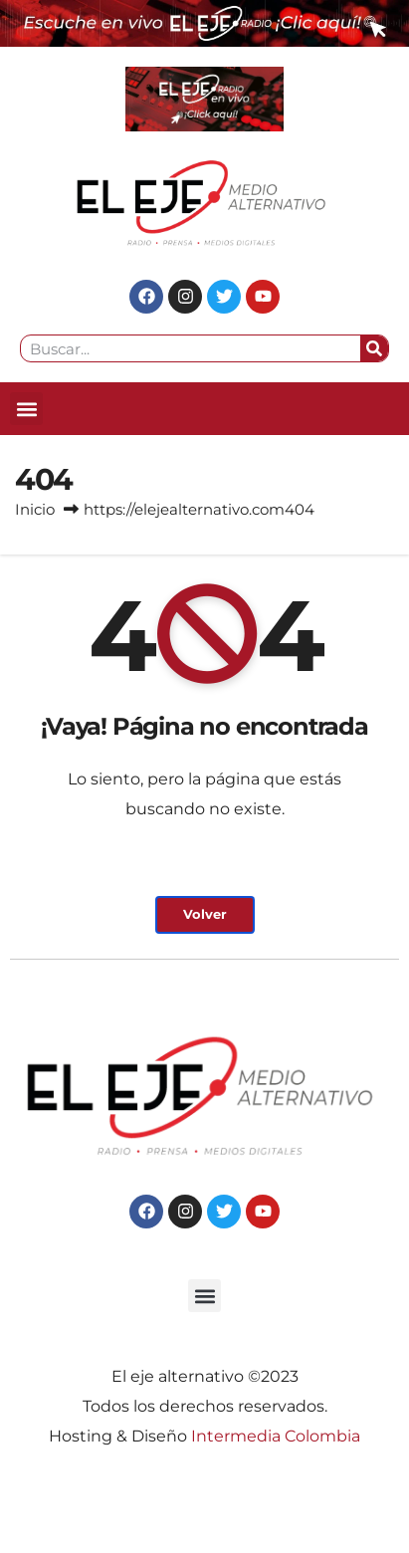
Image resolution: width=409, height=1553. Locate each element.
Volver (205, 914)
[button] (26, 408)
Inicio (35, 509)
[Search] (374, 348)
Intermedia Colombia (275, 1436)
